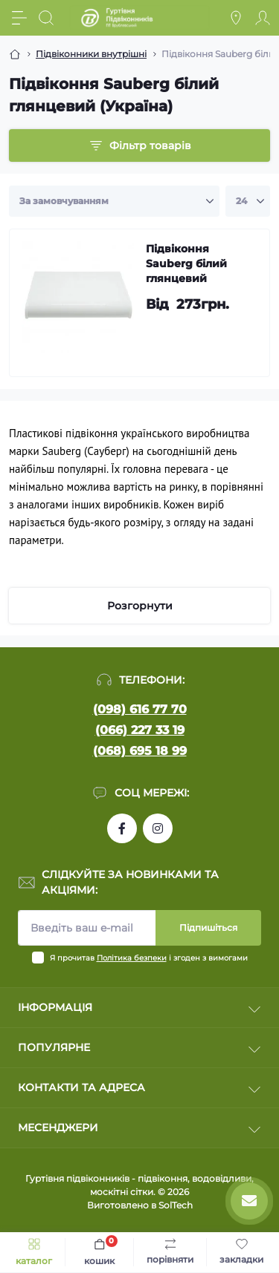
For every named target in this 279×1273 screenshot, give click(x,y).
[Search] (46, 17)
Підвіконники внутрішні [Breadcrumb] (91, 53)
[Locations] (235, 17)
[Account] (262, 17)
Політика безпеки (132, 958)
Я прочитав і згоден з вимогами (149, 958)
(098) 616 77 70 (140, 709)
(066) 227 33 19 (140, 730)
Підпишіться (208, 927)
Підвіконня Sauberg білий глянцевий (186, 263)
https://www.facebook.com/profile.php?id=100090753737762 (122, 828)
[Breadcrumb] (15, 54)
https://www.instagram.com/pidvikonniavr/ (158, 828)
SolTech (175, 1205)
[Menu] (19, 17)
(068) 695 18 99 (140, 751)
